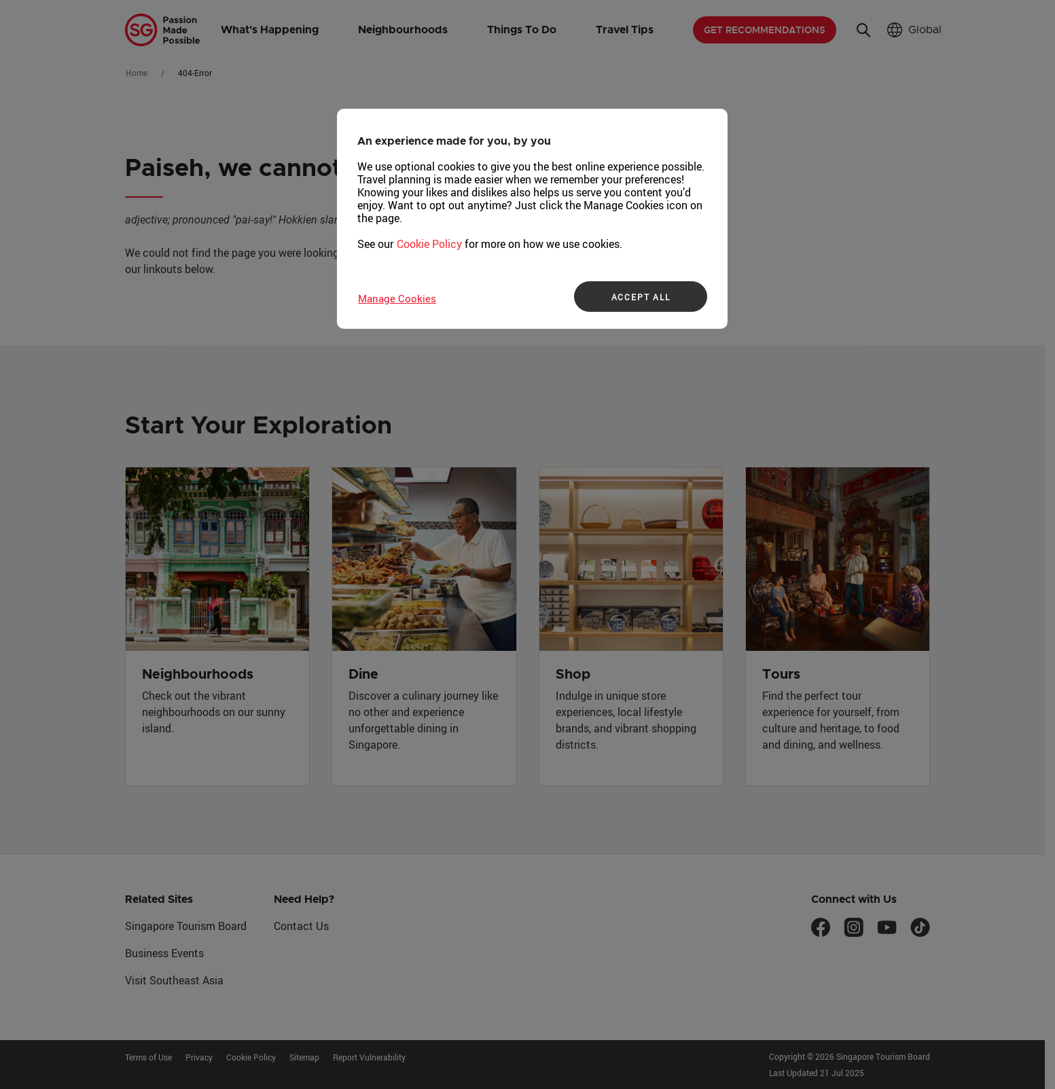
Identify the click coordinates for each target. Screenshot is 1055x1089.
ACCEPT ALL (640, 296)
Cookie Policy (429, 243)
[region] (532, 219)
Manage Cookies (397, 298)
